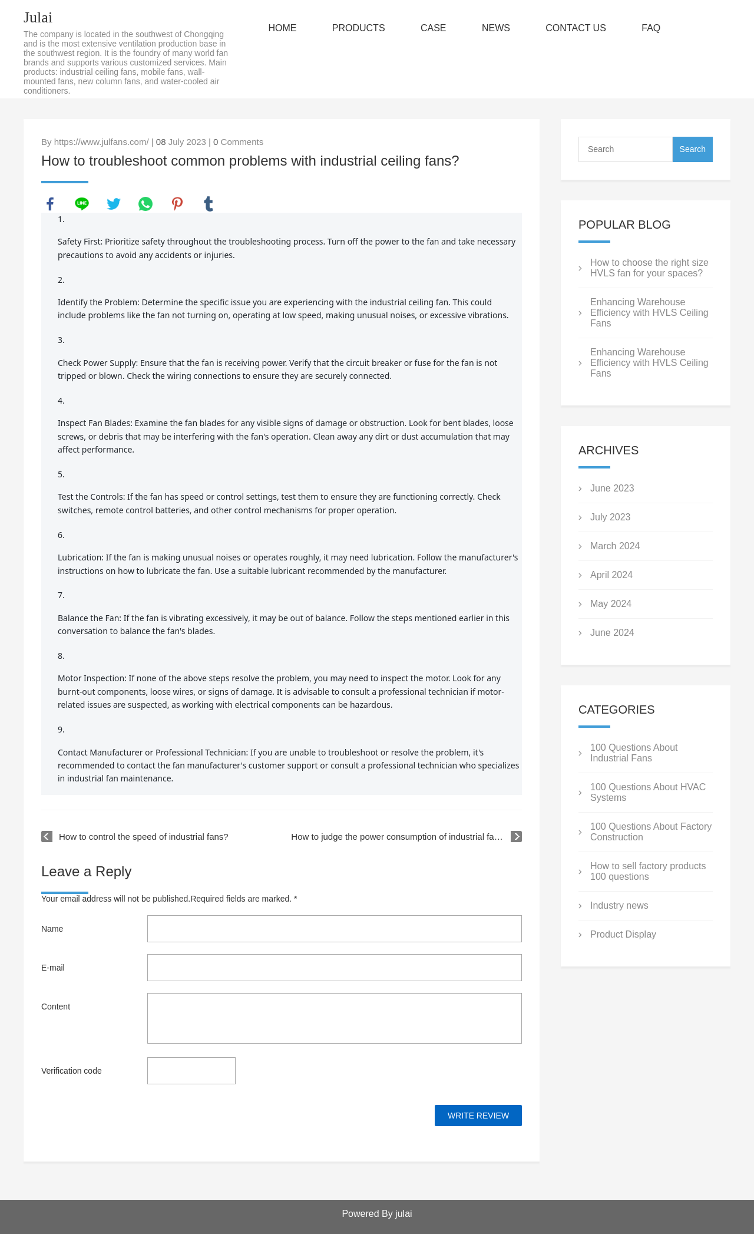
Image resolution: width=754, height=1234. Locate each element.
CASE (434, 28)
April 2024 (611, 575)
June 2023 (612, 488)
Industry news (619, 905)
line (82, 204)
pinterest (177, 204)
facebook (50, 204)
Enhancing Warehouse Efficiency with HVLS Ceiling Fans (649, 312)
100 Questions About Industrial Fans (634, 753)
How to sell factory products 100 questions (648, 871)
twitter (114, 204)
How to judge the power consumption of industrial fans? (399, 837)
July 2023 (610, 517)
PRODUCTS (358, 28)
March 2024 (615, 546)
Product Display (623, 934)
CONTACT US (575, 28)
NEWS (496, 28)
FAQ (650, 28)
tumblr (208, 204)
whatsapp (145, 204)
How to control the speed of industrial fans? (144, 837)
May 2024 (610, 604)
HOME (282, 28)
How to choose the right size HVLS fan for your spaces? (649, 268)
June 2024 (612, 633)
